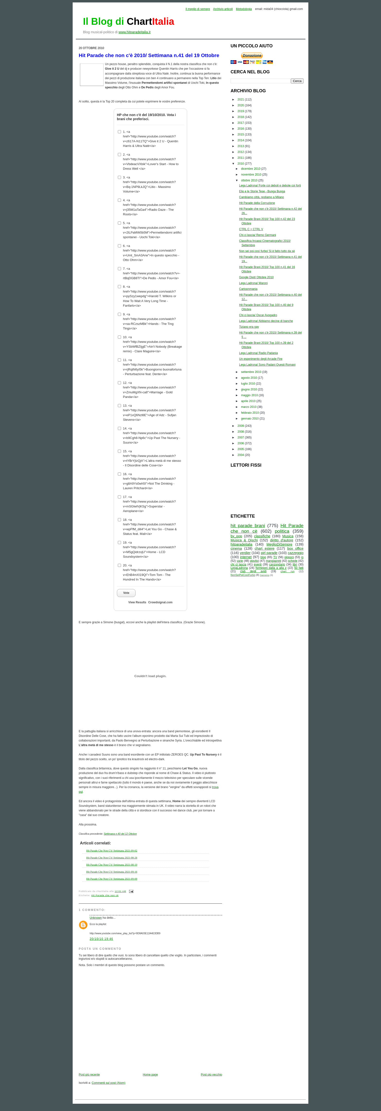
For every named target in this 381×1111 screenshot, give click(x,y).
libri (295, 564)
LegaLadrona (239, 568)
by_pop (236, 536)
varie (240, 561)
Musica (288, 536)
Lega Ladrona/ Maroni (253, 283)
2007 (241, 437)
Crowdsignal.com (160, 602)
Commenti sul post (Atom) (108, 1083)
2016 (241, 128)
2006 (241, 443)
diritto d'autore (281, 540)
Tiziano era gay (249, 326)
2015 (241, 134)
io (302, 557)
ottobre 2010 (249, 180)
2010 (241, 163)
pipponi (289, 557)
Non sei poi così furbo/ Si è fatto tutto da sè (267, 251)
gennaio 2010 (250, 418)
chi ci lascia (238, 564)
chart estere (265, 548)
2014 (241, 140)
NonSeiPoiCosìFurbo (243, 574)
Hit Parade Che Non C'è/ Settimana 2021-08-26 (111, 857)
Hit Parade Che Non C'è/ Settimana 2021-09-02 (111, 850)
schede (292, 561)
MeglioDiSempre (279, 544)
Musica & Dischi (244, 540)
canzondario (277, 564)
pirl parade (269, 553)
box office (295, 548)
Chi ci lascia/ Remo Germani (257, 235)
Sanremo (264, 575)
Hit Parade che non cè (105, 895)
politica (282, 531)
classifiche (262, 536)
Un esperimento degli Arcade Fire (260, 359)
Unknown (96, 917)
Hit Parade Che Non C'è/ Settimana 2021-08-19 (111, 864)
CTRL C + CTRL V (251, 229)
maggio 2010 (250, 395)
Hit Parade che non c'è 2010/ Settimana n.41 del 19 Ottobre (149, 55)
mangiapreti (273, 561)
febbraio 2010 (250, 412)
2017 (241, 123)
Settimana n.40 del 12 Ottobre (120, 834)
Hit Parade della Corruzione (257, 203)
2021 (241, 99)
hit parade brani (248, 525)
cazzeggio (295, 553)
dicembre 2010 (251, 168)
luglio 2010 (248, 383)
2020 (241, 105)
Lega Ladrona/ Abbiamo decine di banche (266, 321)
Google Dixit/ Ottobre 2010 (256, 277)
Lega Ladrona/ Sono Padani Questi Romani (267, 364)
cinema (236, 548)
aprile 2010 (248, 401)
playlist (254, 561)
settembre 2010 (251, 372)
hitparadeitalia (241, 544)
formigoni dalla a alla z (271, 568)
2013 (241, 146)
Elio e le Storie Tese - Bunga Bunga (262, 191)
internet (246, 557)
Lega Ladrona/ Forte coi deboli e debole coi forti (270, 185)
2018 (241, 117)
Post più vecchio (211, 1074)
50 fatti (298, 568)
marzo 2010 (249, 407)
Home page (150, 1074)
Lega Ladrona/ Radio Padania (258, 353)
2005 (241, 449)
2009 (241, 426)
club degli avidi (253, 571)
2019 (241, 111)
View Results (137, 602)
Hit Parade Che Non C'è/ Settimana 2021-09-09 (111, 878)
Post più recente (89, 1074)
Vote (126, 593)
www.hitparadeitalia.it (135, 32)
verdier (245, 553)
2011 (241, 158)
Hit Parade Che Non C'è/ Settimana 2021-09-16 (111, 871)
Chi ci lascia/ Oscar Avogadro (258, 315)
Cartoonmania (248, 289)
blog (263, 557)
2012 (241, 152)
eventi (258, 564)
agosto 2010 (249, 377)
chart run (287, 571)
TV (275, 557)
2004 (241, 455)
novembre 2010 (251, 174)
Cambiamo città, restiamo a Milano (261, 197)
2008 (241, 431)
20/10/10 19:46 (101, 939)
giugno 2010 (249, 389)
